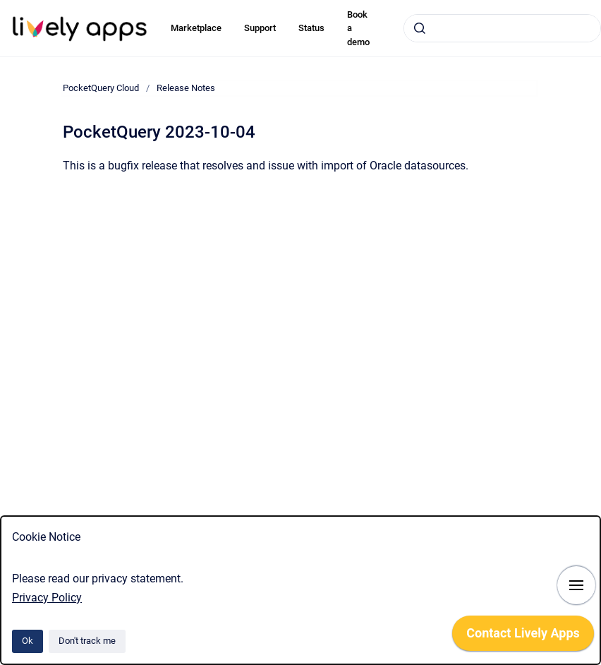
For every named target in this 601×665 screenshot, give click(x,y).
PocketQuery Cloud (101, 88)
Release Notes (186, 88)
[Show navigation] (576, 585)
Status (311, 28)
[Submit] (419, 28)
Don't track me (87, 640)
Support (260, 28)
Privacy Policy (47, 597)
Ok (27, 640)
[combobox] (502, 28)
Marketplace (196, 28)
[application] (523, 637)
